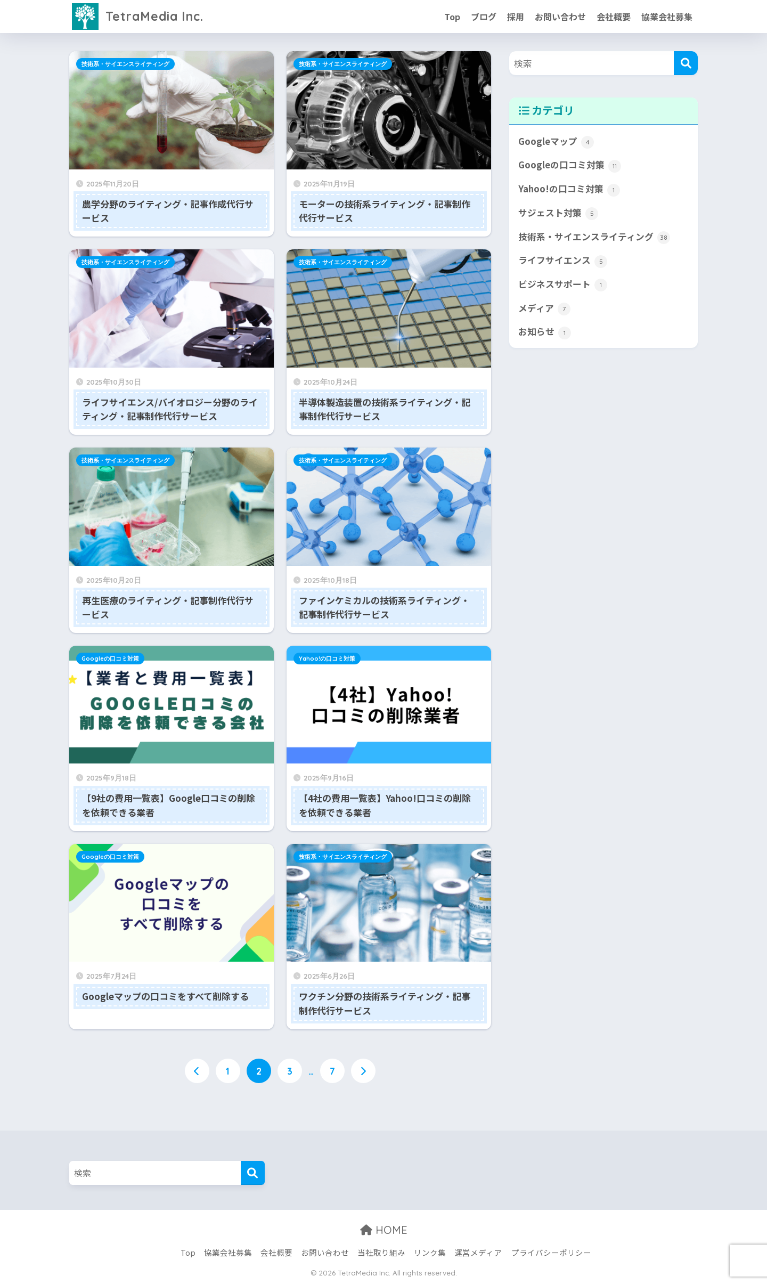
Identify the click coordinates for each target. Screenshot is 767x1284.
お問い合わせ (560, 16)
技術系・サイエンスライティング (125, 64)
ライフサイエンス (562, 260)
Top (452, 16)
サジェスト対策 (558, 213)
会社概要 (614, 16)
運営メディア (478, 1252)
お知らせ (544, 332)
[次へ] (363, 1071)
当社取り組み (381, 1252)
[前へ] (197, 1071)
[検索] (686, 63)
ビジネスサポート (562, 284)
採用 (515, 16)
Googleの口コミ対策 (110, 658)
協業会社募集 (666, 16)
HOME (383, 1230)
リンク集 (430, 1252)
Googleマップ (556, 142)
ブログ (483, 16)
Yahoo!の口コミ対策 (327, 658)
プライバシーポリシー (551, 1252)
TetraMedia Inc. (137, 16)
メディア (544, 308)
